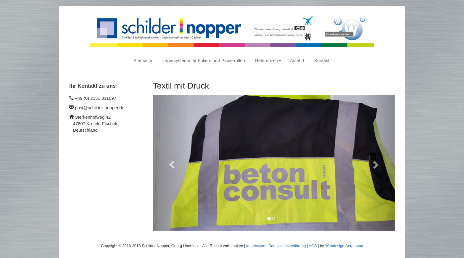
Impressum (255, 246)
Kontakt (321, 60)
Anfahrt (297, 60)
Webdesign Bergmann (344, 246)
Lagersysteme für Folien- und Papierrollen (203, 60)
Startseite (142, 60)
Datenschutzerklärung (287, 246)
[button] (171, 163)
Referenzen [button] (268, 60)
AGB (313, 246)
